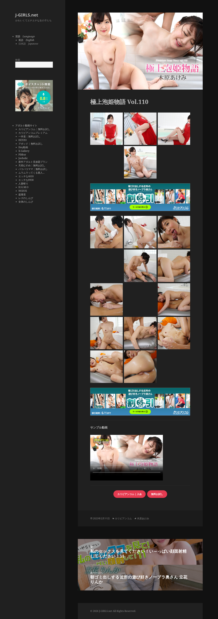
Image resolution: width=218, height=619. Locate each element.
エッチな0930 (26, 180)
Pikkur (22, 154)
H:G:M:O (23, 187)
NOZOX (22, 190)
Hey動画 (23, 147)
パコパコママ (25, 169)
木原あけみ (143, 518)
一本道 (22, 136)
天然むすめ (24, 165)
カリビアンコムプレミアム (33, 132)
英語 (26, 40)
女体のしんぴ (25, 201)
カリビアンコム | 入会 (129, 494)
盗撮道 (22, 194)
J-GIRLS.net (26, 15)
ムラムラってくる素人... (31, 172)
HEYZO (22, 140)
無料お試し (44, 129)
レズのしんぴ (25, 198)
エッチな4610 (26, 176)
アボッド (23, 143)
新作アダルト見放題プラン (33, 161)
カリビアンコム (26, 129)
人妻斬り (23, 183)
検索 (17, 59)
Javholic (23, 158)
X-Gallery (23, 151)
